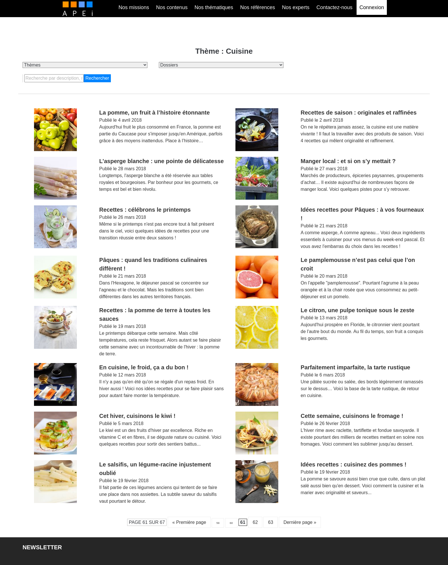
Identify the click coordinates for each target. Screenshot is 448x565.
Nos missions (134, 7)
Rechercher (97, 78)
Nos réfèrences (257, 7)
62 (255, 522)
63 (270, 522)
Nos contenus (171, 7)
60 (231, 522)
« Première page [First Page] (189, 522)
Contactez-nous (334, 7)
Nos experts (295, 7)
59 (217, 522)
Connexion (371, 7)
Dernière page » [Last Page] (299, 522)
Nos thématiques (214, 7)
